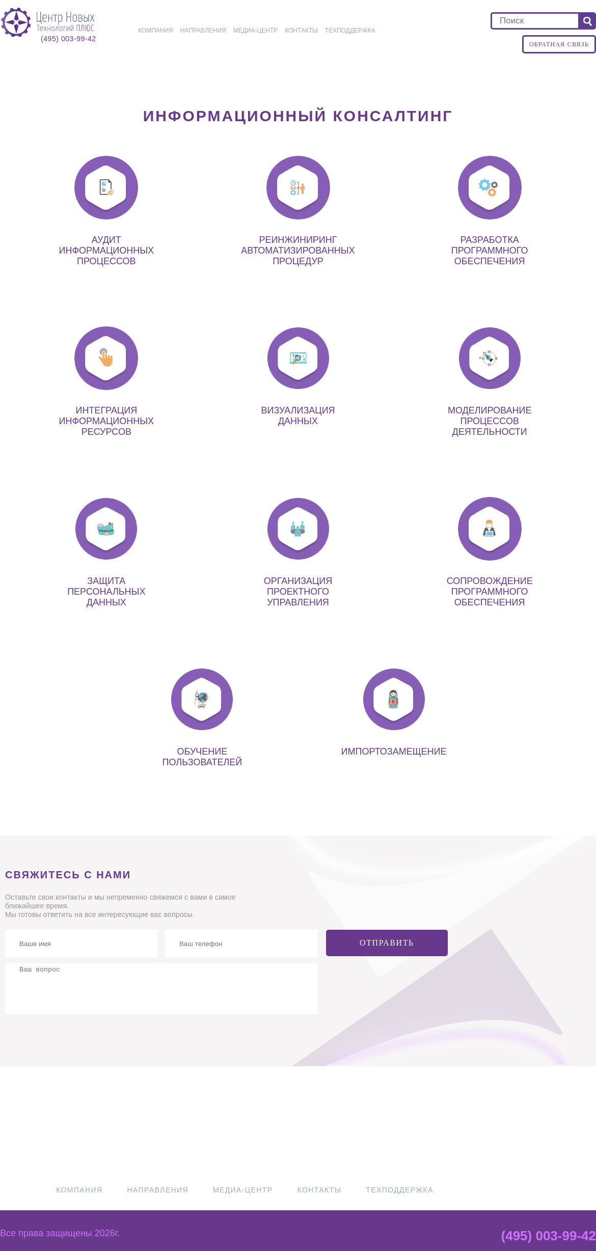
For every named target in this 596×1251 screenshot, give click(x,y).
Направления (203, 30)
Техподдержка (350, 30)
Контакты (301, 30)
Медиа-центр (255, 30)
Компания (155, 30)
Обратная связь (559, 44)
